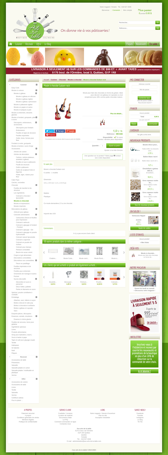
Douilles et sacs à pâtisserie (26, 162)
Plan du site (103, 415)
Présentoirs (16, 363)
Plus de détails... (116, 114)
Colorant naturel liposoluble (25, 237)
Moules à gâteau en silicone (26, 96)
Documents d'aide (65, 418)
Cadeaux (134, 130)
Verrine (14, 375)
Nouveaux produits (140, 140)
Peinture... (84, 282)
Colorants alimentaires (21, 215)
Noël (13, 350)
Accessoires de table (19, 360)
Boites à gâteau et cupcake (23, 308)
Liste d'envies (137, 234)
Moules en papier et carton (23, 107)
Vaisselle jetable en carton (21, 368)
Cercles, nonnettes (18, 182)
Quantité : (95, 146)
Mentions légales (28, 420)
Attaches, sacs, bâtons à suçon (25, 300)
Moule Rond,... (99, 258)
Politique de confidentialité (28, 422)
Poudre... (99, 282)
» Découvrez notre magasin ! (144, 290)
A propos (28, 415)
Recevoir (29, 44)
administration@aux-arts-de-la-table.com (87, 441)
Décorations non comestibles (24, 260)
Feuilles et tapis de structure (26, 133)
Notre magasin (138, 267)
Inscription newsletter (102, 418)
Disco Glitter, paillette (23, 287)
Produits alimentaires (19, 332)
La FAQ (65, 420)
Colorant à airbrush (22, 222)
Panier (133, 108)
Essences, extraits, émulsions (22, 316)
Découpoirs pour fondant (24, 128)
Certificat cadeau (17, 398)
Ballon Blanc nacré (150, 157)
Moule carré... (84, 258)
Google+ (71, 131)
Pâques (129, 44)
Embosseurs (20, 130)
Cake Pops (15, 180)
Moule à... (114, 258)
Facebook (139, 413)
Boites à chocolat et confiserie (24, 305)
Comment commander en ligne (65, 422)
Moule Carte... (68, 258)
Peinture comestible (23, 250)
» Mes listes (144, 242)
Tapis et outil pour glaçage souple (23, 340)
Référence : (111, 134)
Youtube (140, 415)
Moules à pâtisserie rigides (23, 105)
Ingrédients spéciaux (19, 327)
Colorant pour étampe (23, 247)
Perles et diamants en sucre (26, 289)
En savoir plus (48, 164)
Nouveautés (141, 44)
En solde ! (154, 44)
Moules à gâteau (19, 93)
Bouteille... (53, 282)
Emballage (15, 297)
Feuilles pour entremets (22, 271)
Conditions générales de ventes (28, 418)
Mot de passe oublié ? (145, 101)
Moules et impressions (21, 203)
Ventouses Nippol (138, 216)
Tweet (49, 131)
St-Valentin (15, 348)
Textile (14, 343)
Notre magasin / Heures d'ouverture (102, 413)
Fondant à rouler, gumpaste (21, 143)
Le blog (140, 420)
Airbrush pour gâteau (21, 212)
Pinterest (50, 134)
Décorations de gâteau (19, 209)
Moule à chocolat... (148, 253)
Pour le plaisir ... (17, 400)
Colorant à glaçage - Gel (24, 230)
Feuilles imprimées (22, 135)
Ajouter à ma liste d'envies (113, 150)
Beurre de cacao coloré (24, 252)
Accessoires (16, 149)
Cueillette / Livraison (65, 413)
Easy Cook (15, 88)
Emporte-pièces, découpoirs (21, 314)
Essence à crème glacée (22, 319)
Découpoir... (68, 282)
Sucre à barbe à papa (19, 337)
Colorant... (115, 282)
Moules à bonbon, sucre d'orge (22, 146)
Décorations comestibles (22, 258)
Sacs (15, 311)
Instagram (139, 418)
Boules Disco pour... (150, 145)
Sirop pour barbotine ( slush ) (22, 335)
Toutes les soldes (144, 228)
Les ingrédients (19, 193)
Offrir (38, 44)
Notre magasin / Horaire (108, 7)
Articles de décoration (21, 154)
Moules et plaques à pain (22, 110)
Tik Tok (140, 422)
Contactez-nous (65, 424)
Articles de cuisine (20, 152)
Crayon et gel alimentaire (22, 255)
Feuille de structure (22, 165)
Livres (14, 329)
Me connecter (137, 79)
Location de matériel (65, 415)
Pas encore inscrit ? (145, 103)
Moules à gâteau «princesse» (26, 102)
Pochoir (16, 276)
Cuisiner (18, 44)
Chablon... (53, 258)
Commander (153, 123)
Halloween (15, 345)
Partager (60, 131)
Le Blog (47, 44)
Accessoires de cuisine (20, 382)
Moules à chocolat (21, 201)
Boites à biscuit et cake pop (23, 303)
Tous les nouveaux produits (144, 205)
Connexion (116, 10)
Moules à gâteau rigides (24, 99)
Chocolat (15, 185)
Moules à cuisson (18, 90)
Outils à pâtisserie (22, 167)
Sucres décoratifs (20, 279)
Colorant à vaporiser (23, 240)
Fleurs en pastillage (23, 263)
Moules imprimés (20, 206)
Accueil (46, 80)
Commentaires (48, 228)
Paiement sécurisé (28, 413)
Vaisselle (15, 365)
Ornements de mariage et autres (25, 274)
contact (117, 156)
